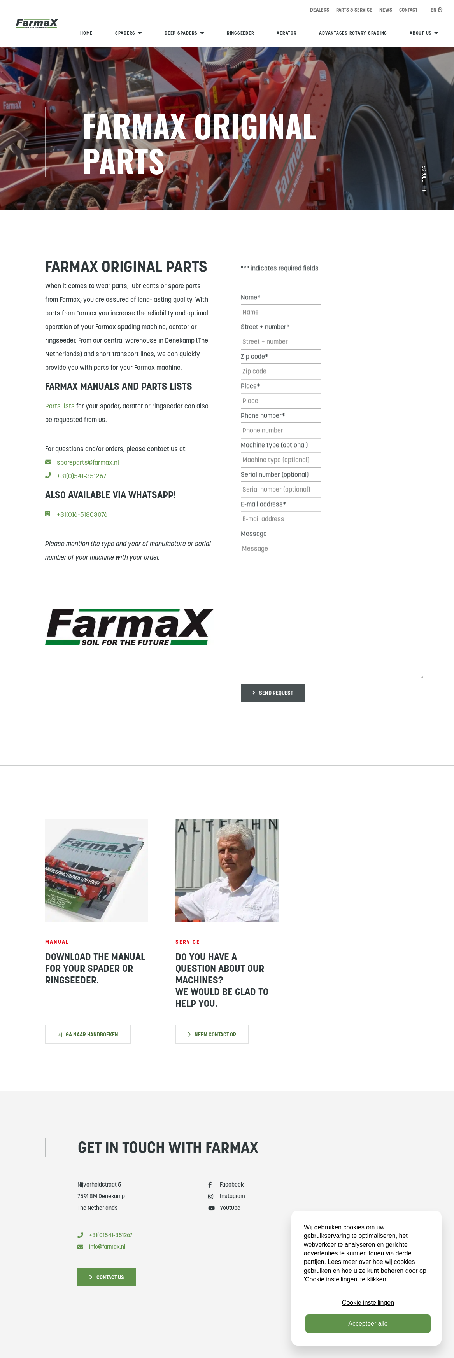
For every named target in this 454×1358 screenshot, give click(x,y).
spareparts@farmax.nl (82, 470)
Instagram (226, 1196)
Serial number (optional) (275, 494)
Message (254, 553)
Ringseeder (240, 33)
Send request (272, 712)
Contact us (106, 1277)
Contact (408, 10)
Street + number (265, 346)
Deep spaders (181, 33)
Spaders (125, 33)
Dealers (319, 10)
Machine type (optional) (274, 464)
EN (437, 10)
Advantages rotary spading (353, 33)
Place (250, 405)
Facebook (226, 1184)
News (385, 10)
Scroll (424, 179)
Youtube (224, 1207)
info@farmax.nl (101, 1246)
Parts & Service (354, 10)
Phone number (263, 434)
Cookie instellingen (368, 1302)
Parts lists (60, 413)
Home (86, 33)
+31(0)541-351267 (75, 483)
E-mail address (263, 523)
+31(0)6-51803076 (76, 522)
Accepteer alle (367, 1323)
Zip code (254, 375)
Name (251, 316)
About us (421, 33)
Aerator (286, 33)
